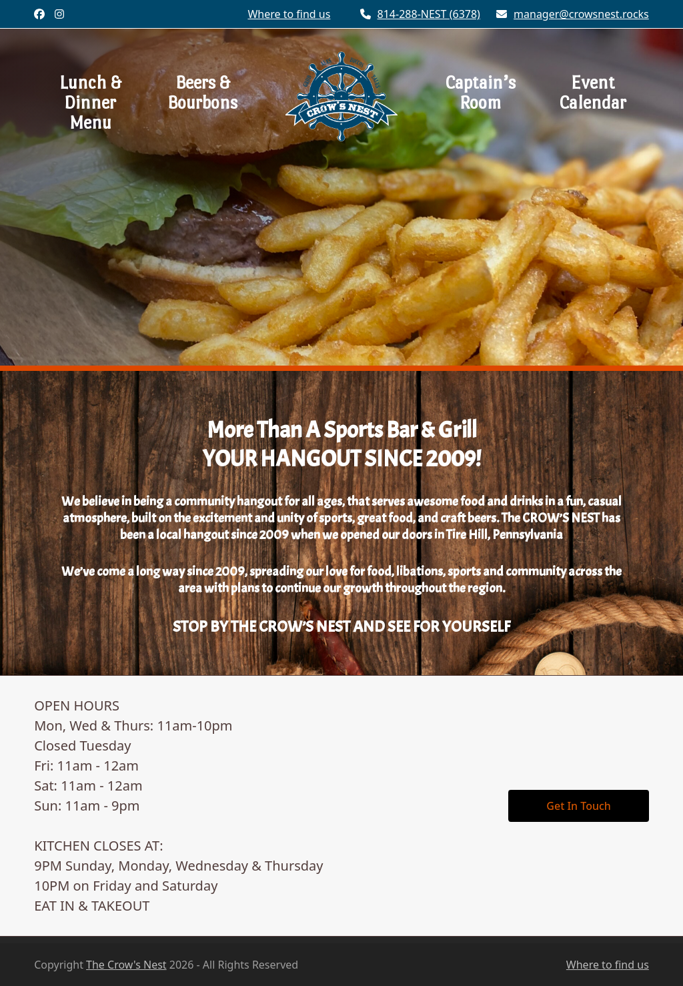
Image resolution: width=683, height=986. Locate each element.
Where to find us (607, 964)
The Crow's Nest (126, 964)
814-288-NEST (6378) (429, 14)
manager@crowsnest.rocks (581, 14)
